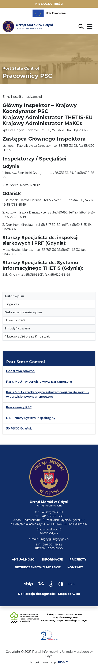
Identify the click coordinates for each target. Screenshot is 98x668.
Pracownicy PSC (18, 407)
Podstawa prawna (20, 371)
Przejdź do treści (49, 3)
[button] (28, 584)
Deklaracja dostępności (37, 594)
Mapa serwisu (69, 594)
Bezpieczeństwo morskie (38, 567)
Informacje (52, 559)
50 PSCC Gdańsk (19, 428)
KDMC (63, 662)
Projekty (77, 559)
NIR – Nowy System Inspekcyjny (30, 418)
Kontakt (75, 567)
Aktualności (23, 559)
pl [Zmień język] (70, 584)
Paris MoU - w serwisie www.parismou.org (39, 382)
